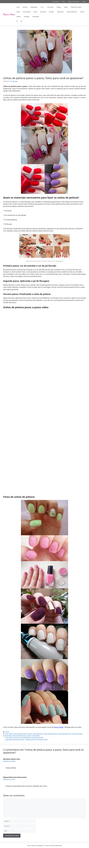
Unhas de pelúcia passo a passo (22, 734)
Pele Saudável (27, 12)
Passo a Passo (55, 1)
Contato (84, 1)
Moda (18, 12)
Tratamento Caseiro (76, 7)
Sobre (63, 1)
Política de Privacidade (73, 1)
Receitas (51, 12)
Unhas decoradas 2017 (64, 734)
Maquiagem (34, 7)
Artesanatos (60, 12)
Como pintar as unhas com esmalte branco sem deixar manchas (24, 737)
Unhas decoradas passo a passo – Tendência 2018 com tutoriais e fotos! (26, 739)
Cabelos (59, 7)
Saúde (66, 7)
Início (18, 7)
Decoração (43, 12)
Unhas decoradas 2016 (50, 734)
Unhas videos (36, 735)
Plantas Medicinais (72, 12)
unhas (11, 734)
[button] (17, 21)
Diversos (25, 7)
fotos (6, 734)
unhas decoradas (38, 734)
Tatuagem (26, 16)
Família (82, 12)
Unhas (42, 7)
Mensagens (36, 16)
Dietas (35, 12)
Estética (19, 16)
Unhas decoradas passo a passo (21, 735)
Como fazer (50, 7)
